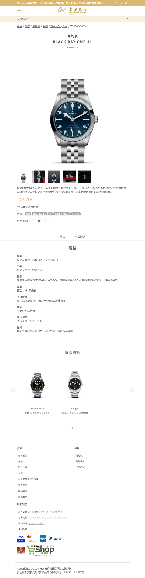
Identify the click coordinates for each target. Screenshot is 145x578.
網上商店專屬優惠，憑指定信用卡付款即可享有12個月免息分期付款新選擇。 (60, 3)
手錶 (45, 26)
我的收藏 (80, 461)
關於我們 (22, 455)
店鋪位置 (22, 529)
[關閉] (126, 3)
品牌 (27, 26)
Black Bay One (58, 26)
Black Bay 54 (37, 408)
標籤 (19, 213)
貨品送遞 (80, 236)
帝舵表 (36, 26)
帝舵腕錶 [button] (23, 19)
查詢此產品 (25, 199)
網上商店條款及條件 (28, 479)
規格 (62, 236)
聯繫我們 (22, 496)
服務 (20, 461)
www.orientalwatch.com (50, 511)
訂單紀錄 (80, 467)
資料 (19, 448)
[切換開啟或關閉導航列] (19, 10)
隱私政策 (22, 490)
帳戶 (77, 448)
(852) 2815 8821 (36, 523)
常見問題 (22, 485)
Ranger (75, 408)
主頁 (19, 26)
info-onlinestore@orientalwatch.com (47, 517)
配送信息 (22, 467)
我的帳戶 (80, 455)
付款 (20, 473)
